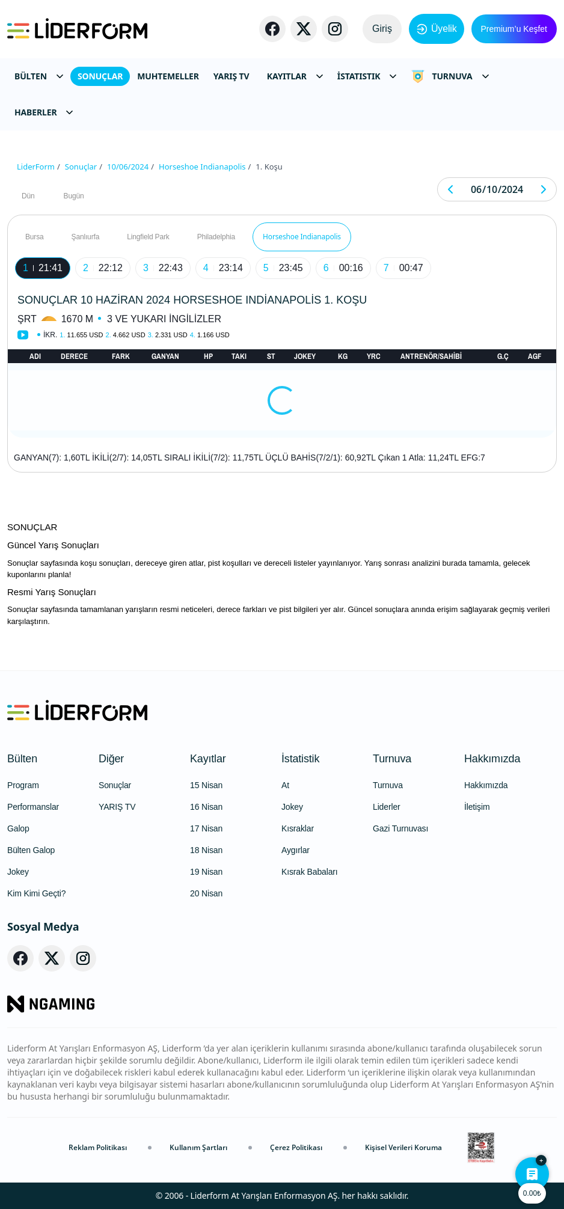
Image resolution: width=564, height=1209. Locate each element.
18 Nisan (206, 850)
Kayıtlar (208, 759)
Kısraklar (297, 828)
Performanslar (33, 807)
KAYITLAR (295, 76)
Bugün (74, 196)
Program (23, 785)
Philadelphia (216, 237)
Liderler (386, 807)
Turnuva (392, 759)
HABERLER (43, 112)
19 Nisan (206, 872)
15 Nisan (206, 785)
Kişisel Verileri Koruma (403, 1147)
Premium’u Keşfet (514, 29)
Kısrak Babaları (309, 872)
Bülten (22, 759)
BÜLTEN (38, 76)
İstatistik (300, 759)
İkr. (50, 335)
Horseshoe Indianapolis (302, 236)
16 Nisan (206, 807)
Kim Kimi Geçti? (36, 893)
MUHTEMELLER (168, 76)
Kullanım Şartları (198, 1147)
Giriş (382, 28)
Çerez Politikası (296, 1147)
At (285, 785)
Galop (18, 828)
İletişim (476, 807)
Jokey (18, 872)
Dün (28, 196)
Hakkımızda (492, 759)
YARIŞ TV (231, 76)
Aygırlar (295, 850)
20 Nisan (206, 893)
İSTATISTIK (367, 76)
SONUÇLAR (100, 76)
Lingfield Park (148, 237)
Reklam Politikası (98, 1147)
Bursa (34, 237)
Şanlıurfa (86, 237)
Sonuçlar (115, 785)
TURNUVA (449, 76)
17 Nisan (206, 828)
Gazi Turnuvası (400, 828)
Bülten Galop (31, 850)
